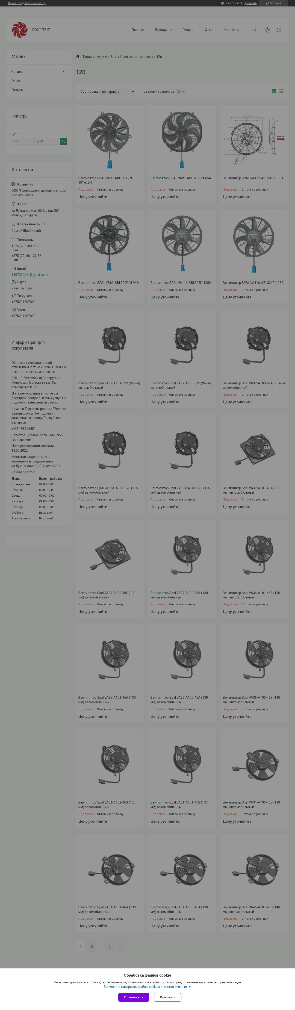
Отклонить (167, 997)
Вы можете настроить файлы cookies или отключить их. (146, 987)
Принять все (133, 997)
